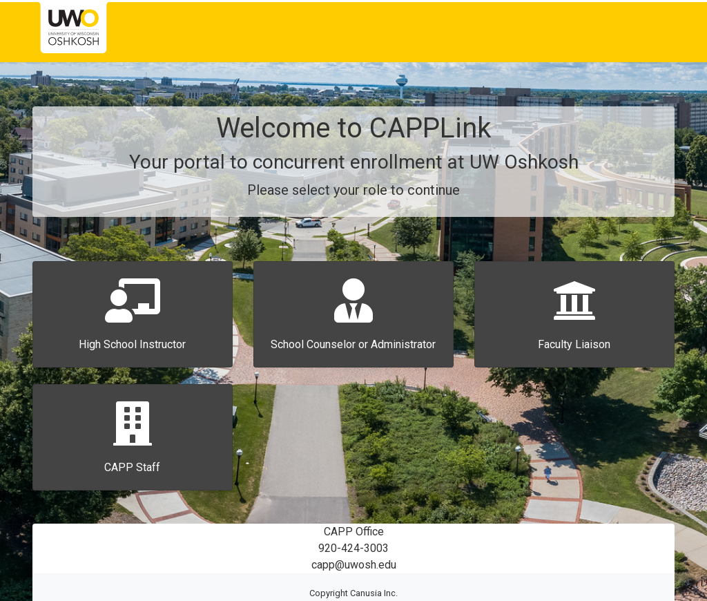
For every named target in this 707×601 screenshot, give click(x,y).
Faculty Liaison (574, 344)
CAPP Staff (132, 467)
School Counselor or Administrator (353, 344)
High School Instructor (132, 344)
